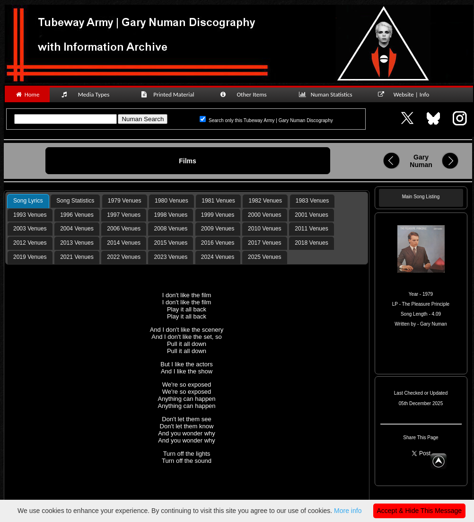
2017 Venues (264, 242)
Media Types (89, 94)
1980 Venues (171, 200)
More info (347, 510)
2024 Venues (218, 257)
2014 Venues (123, 242)
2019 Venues (30, 257)
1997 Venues (123, 215)
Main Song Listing (421, 196)
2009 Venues (218, 228)
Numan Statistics (327, 94)
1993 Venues (30, 215)
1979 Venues (124, 200)
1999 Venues (218, 215)
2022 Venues (123, 257)
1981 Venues (218, 200)
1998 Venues (171, 215)
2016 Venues (218, 242)
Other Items (248, 94)
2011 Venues (311, 228)
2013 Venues (77, 242)
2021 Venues (77, 257)
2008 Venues (171, 228)
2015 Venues (171, 242)
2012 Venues (30, 242)
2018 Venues (311, 242)
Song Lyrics (28, 200)
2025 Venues (264, 257)
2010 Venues (264, 228)
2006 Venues (123, 228)
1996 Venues (77, 215)
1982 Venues (265, 200)
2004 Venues (77, 228)
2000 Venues (264, 215)
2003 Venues (30, 228)
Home (27, 94)
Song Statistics (75, 200)
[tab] (28, 201)
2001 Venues (311, 215)
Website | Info (406, 94)
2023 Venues (171, 257)
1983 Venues (312, 200)
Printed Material (169, 94)
